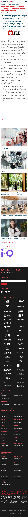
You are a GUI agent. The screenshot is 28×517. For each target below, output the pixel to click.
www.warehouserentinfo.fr (5, 465)
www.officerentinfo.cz (17, 422)
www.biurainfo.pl (17, 433)
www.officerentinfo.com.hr (5, 422)
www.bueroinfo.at (4, 414)
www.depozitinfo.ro (4, 476)
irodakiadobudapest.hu (5, 396)
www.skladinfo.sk (4, 482)
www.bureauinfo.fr (4, 426)
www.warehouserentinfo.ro (5, 478)
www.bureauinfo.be (17, 414)
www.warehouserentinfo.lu (5, 472)
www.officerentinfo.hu (18, 428)
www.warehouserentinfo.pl (18, 472)
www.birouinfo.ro (4, 439)
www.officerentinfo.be (18, 416)
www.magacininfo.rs (17, 476)
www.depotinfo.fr (4, 464)
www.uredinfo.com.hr (4, 420)
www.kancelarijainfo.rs (18, 439)
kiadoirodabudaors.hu (5, 398)
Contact (4, 513)
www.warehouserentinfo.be (5, 459)
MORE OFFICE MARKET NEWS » (8, 242)
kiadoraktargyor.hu (17, 403)
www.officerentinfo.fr (4, 428)
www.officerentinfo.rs (17, 440)
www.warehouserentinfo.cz (18, 459)
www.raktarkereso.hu (17, 464)
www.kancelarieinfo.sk (5, 445)
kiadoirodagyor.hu (17, 396)
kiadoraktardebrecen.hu (5, 404)
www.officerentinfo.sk (4, 446)
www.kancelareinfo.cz (18, 420)
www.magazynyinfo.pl (18, 470)
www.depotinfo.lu (4, 470)
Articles (8, 4)
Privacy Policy (21, 513)
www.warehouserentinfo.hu (19, 465)
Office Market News (15, 4)
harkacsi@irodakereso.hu (8, 272)
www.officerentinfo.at (4, 416)
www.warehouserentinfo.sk (5, 484)
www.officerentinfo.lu (4, 434)
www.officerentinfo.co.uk (18, 445)
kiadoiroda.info (3, 395)
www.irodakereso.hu (17, 426)
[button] (26, 1)
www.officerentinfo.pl (17, 434)
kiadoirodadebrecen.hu (18, 395)
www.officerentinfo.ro (4, 440)
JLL (1, 119)
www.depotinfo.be (4, 458)
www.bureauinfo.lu (4, 433)
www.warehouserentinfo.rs (18, 478)
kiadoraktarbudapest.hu (5, 403)
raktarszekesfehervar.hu (18, 404)
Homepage (3, 4)
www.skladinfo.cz (17, 458)
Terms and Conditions (12, 513)
